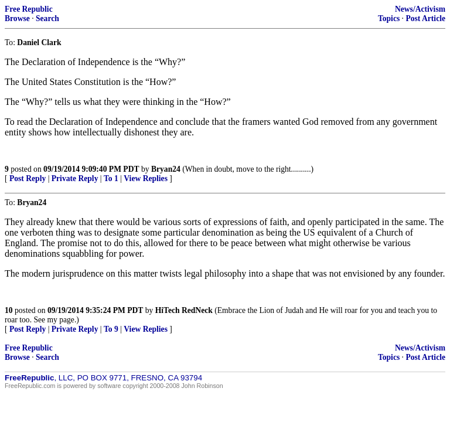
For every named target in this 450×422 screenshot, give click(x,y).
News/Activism (420, 9)
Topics (389, 18)
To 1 (111, 178)
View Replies (146, 178)
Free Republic (29, 9)
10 (9, 310)
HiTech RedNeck (184, 310)
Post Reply (27, 178)
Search (47, 18)
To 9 (111, 329)
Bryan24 (165, 169)
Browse (17, 18)
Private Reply (75, 178)
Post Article (425, 18)
